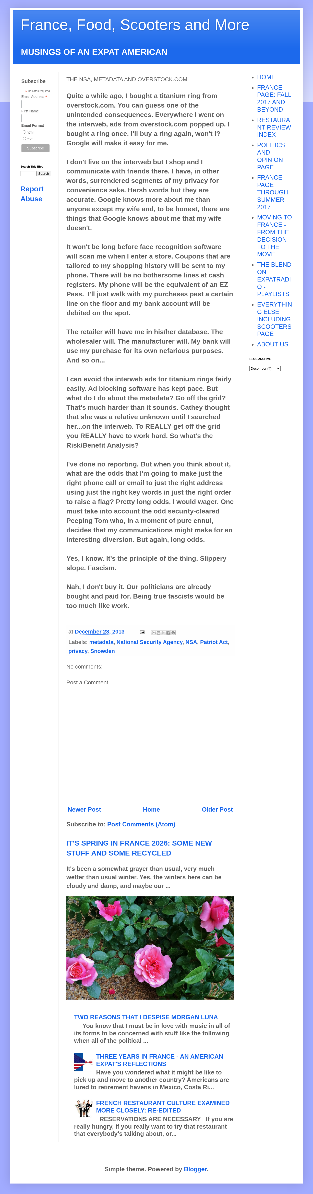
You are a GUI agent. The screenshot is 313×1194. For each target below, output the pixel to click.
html (30, 132)
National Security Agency (149, 642)
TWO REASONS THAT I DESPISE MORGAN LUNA (146, 1017)
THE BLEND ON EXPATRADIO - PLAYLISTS (274, 279)
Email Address (34, 96)
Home (151, 809)
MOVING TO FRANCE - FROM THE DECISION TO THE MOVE (274, 235)
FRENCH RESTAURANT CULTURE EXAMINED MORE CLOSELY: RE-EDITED (163, 1106)
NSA (191, 642)
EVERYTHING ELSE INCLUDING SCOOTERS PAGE (274, 319)
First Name (30, 111)
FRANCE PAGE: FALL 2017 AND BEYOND (274, 98)
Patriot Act (214, 642)
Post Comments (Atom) (141, 824)
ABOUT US (272, 344)
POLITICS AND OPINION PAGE (271, 156)
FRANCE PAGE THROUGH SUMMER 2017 (272, 192)
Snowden (102, 651)
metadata (101, 642)
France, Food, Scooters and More (134, 24)
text (30, 139)
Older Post (217, 809)
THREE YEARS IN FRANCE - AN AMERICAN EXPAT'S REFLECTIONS (159, 1060)
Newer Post (84, 809)
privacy (77, 651)
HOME (266, 77)
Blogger (195, 1169)
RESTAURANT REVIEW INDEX (274, 127)
